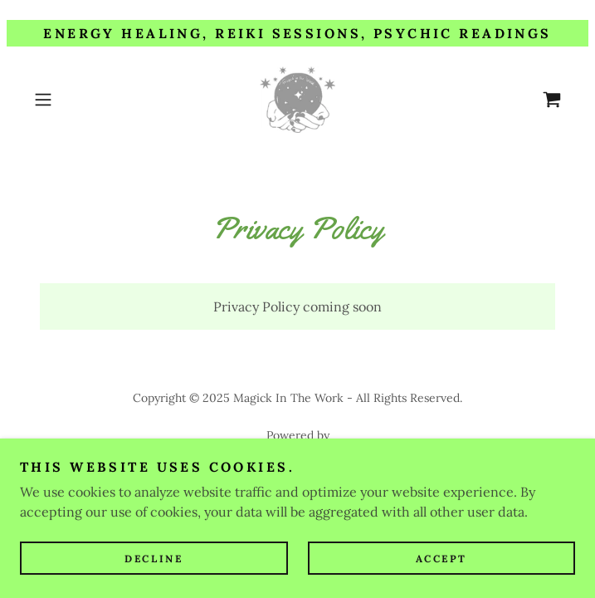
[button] (67, 99)
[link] (298, 99)
